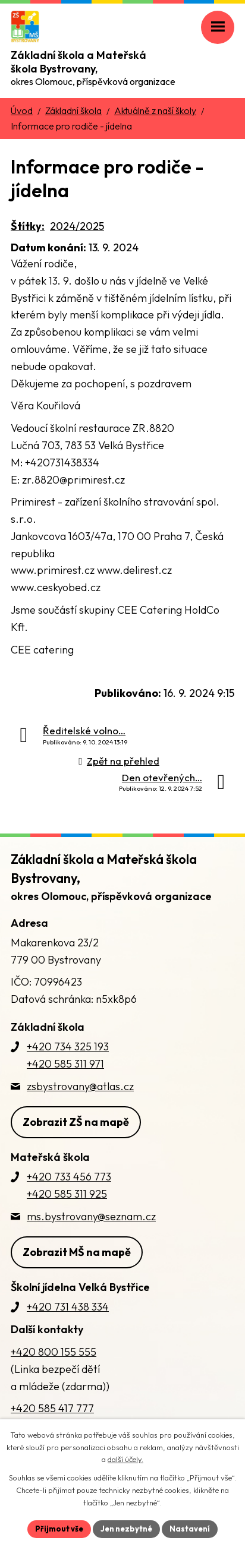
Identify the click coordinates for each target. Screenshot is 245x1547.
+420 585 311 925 (67, 1194)
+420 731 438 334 (68, 1307)
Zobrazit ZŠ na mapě (76, 1122)
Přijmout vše (59, 1528)
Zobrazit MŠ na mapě (77, 1252)
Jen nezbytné (126, 1528)
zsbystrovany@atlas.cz (80, 1086)
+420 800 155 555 (53, 1352)
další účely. (125, 1459)
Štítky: (28, 226)
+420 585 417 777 (52, 1408)
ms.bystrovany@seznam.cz (91, 1216)
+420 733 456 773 (69, 1176)
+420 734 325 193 (68, 1046)
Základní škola (73, 110)
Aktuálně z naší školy (155, 110)
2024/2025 (77, 226)
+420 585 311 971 (65, 1064)
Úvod (22, 110)
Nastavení (189, 1528)
